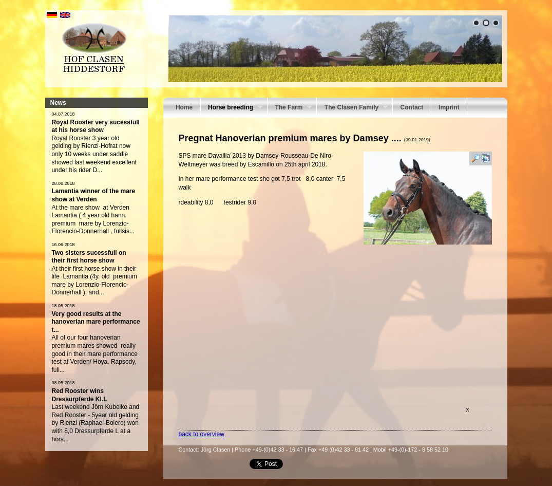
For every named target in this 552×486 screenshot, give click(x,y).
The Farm (290, 108)
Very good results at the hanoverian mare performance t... (96, 321)
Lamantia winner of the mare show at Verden (94, 195)
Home (184, 107)
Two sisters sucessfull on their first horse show (89, 257)
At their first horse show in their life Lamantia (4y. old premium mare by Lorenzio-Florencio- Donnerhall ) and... (95, 280)
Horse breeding (231, 108)
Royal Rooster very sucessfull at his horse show (96, 126)
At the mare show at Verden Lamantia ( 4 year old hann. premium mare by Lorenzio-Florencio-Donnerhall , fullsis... (93, 219)
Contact (412, 107)
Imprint (449, 107)
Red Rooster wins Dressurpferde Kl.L (79, 395)
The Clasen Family (352, 108)
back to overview (201, 434)
